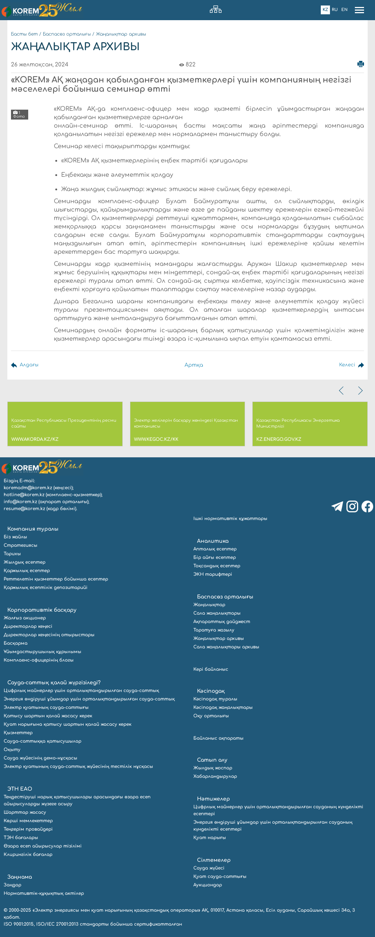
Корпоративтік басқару (42, 610)
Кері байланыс (210, 669)
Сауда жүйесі (208, 868)
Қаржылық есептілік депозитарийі (46, 587)
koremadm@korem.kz (28, 487)
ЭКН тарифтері (212, 574)
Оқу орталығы (211, 715)
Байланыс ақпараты (218, 738)
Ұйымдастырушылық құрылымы (42, 651)
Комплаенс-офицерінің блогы (39, 660)
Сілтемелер (214, 860)
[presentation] (342, 390)
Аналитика (213, 541)
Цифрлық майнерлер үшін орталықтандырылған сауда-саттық (81, 690)
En (344, 9)
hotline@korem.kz (24, 494)
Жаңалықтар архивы (121, 34)
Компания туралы (33, 529)
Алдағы (30, 365)
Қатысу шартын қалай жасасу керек (48, 715)
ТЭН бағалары (21, 837)
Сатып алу (212, 760)
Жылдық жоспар (212, 768)
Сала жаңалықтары (217, 613)
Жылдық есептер (24, 562)
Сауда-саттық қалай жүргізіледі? (54, 682)
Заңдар (12, 884)
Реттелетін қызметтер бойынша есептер (56, 579)
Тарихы (12, 553)
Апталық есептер (215, 549)
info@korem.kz (20, 501)
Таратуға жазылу (213, 630)
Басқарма (15, 643)
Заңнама (19, 877)
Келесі (346, 365)
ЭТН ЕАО (19, 789)
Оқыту (12, 749)
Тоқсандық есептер (216, 565)
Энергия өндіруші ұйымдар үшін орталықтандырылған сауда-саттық (89, 699)
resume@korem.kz (24, 508)
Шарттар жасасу (25, 812)
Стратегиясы (20, 545)
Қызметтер (18, 732)
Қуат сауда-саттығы (219, 876)
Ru (335, 9)
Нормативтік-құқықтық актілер (44, 893)
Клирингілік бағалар (28, 854)
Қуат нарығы (209, 837)
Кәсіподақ (211, 691)
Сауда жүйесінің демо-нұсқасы (40, 758)
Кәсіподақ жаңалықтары (223, 707)
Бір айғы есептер (214, 557)
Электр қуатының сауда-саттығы (46, 707)
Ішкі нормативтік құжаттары (230, 518)
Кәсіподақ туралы (215, 699)
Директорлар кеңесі (28, 626)
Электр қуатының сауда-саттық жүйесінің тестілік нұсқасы (78, 766)
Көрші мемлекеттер (28, 820)
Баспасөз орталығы (67, 34)
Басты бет (24, 34)
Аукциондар (207, 884)
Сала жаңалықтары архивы (226, 646)
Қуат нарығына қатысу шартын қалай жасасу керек (67, 724)
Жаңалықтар (209, 604)
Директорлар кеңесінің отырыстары (49, 634)
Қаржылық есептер (27, 570)
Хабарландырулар (215, 776)
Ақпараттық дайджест (221, 621)
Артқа (194, 365)
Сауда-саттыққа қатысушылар (42, 741)
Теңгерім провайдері (28, 829)
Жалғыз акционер (25, 618)
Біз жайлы (15, 536)
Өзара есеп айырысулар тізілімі (43, 846)
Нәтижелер (213, 799)
